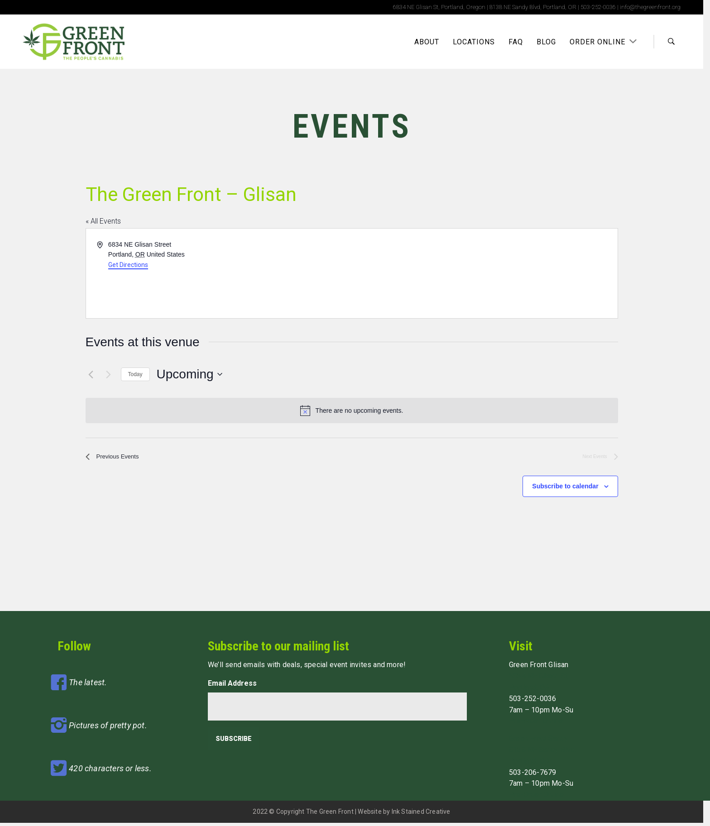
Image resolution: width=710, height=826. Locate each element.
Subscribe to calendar (565, 489)
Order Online (599, 42)
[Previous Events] (91, 374)
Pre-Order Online (536, 797)
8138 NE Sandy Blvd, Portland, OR (532, 7)
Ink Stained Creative (421, 814)
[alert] (352, 410)
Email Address (232, 686)
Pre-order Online (536, 724)
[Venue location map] (484, 273)
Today (135, 374)
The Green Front (330, 814)
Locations (474, 42)
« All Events (103, 221)
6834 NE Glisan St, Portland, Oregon (439, 7)
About (426, 42)
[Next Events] (108, 374)
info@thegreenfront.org (650, 7)
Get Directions (128, 264)
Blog (546, 42)
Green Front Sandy (538, 741)
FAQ (516, 42)
